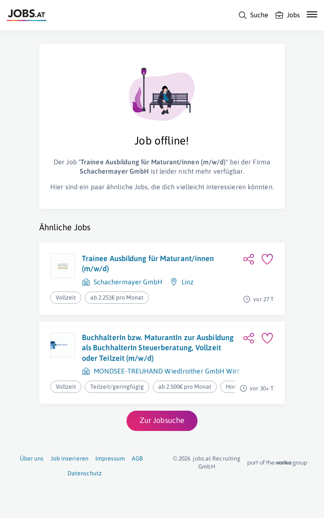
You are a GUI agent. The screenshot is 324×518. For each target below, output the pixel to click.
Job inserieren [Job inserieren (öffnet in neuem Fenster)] (70, 458)
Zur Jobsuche (162, 420)
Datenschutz (85, 473)
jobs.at (202, 458)
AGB (137, 458)
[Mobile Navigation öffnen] (312, 14)
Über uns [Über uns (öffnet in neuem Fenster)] (32, 458)
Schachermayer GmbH (128, 282)
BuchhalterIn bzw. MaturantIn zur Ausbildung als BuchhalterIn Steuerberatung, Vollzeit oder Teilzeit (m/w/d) (158, 348)
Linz (187, 282)
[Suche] (253, 15)
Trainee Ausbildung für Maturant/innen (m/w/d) (148, 263)
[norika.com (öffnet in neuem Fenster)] (277, 463)
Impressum (110, 458)
